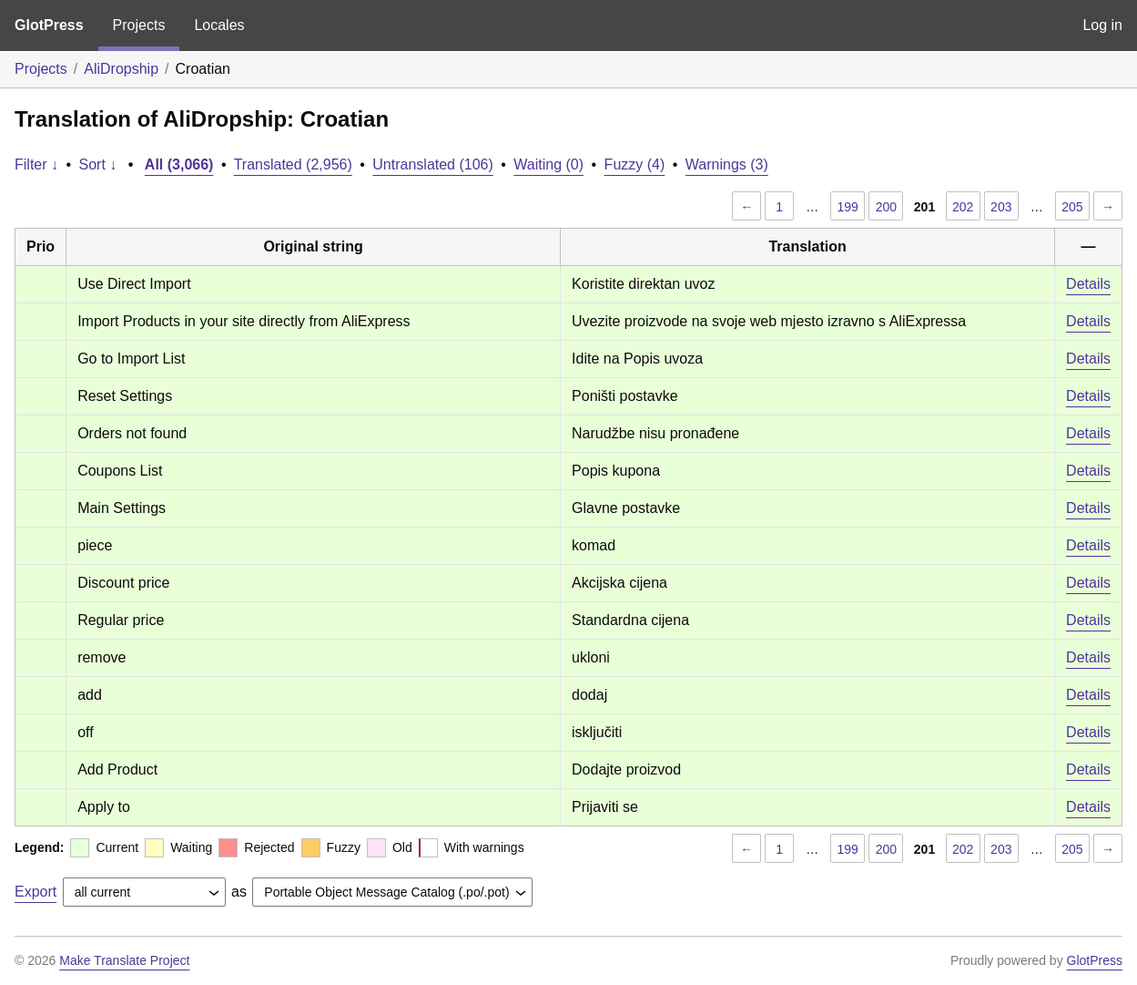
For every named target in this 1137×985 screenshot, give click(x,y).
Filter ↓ (36, 164)
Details (1088, 284)
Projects (139, 25)
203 (1000, 207)
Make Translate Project (124, 960)
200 (886, 207)
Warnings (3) (726, 164)
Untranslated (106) (432, 164)
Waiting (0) (548, 164)
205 (1071, 207)
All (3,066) (179, 164)
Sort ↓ (98, 164)
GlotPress (49, 25)
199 (848, 207)
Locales (219, 25)
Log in (1102, 25)
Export (35, 891)
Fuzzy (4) (634, 164)
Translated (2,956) (293, 164)
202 (962, 207)
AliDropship (121, 69)
